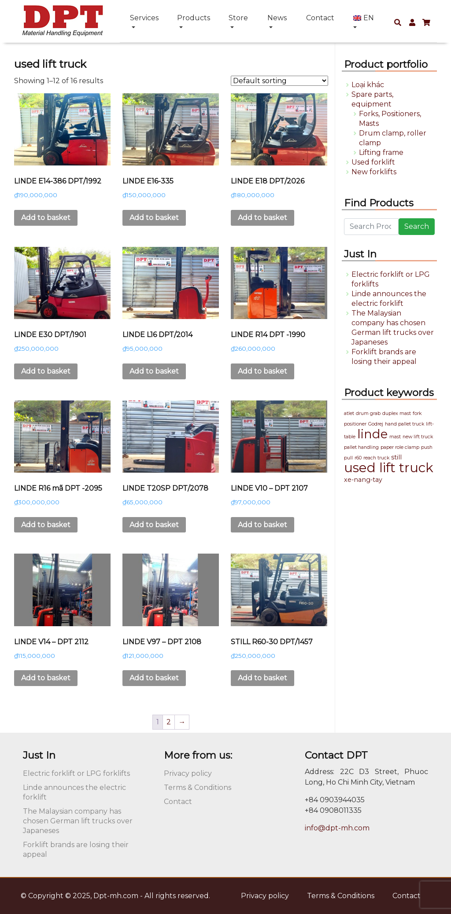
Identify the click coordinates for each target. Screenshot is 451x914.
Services (144, 18)
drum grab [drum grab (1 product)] (368, 413)
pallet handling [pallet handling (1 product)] (361, 447)
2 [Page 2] (168, 722)
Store (238, 18)
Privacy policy (188, 773)
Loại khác (367, 85)
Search (416, 226)
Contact (320, 18)
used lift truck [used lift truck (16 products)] (388, 467)
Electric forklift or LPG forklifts (76, 773)
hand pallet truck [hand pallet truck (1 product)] (404, 424)
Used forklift (373, 162)
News (277, 18)
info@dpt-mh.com (337, 828)
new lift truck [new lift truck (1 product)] (418, 437)
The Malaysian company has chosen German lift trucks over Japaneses (78, 821)
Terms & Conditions (197, 787)
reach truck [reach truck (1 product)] (376, 458)
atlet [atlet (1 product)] (349, 413)
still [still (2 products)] (396, 457)
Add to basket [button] (45, 217)
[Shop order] (279, 81)
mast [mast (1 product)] (395, 437)
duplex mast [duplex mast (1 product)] (396, 413)
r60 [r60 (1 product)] (358, 458)
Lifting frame (381, 152)
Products (193, 18)
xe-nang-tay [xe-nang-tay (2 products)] (363, 480)
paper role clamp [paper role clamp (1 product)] (400, 447)
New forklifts (373, 172)
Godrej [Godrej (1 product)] (375, 424)
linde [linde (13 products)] (372, 433)
